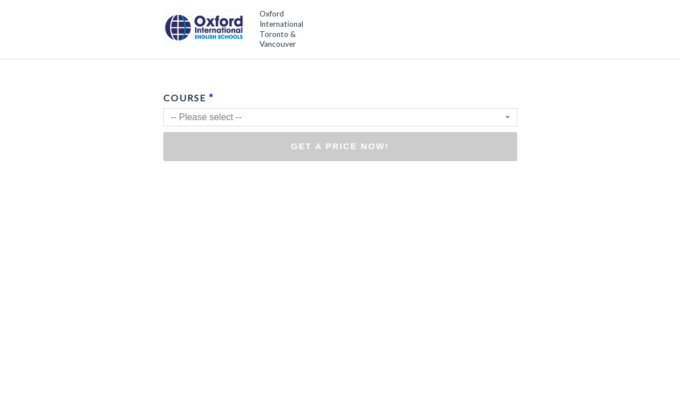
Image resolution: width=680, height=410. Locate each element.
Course (188, 97)
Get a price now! (340, 146)
